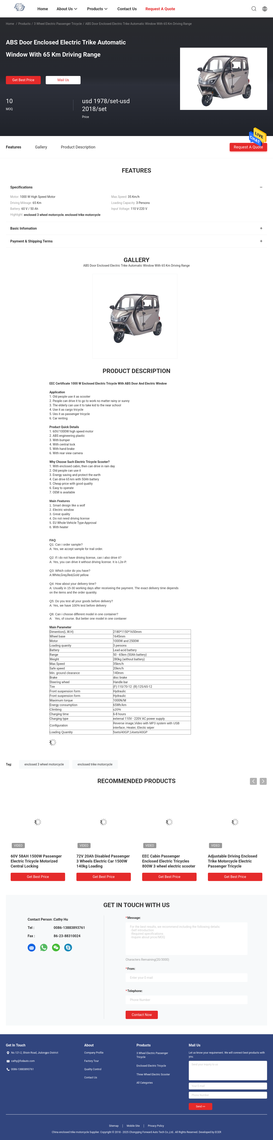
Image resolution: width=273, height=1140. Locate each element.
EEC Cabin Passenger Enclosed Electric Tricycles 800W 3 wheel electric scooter (168, 861)
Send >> (200, 1106)
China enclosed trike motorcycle (70, 1132)
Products (24, 23)
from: (131, 968)
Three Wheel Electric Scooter (153, 1074)
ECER (218, 1132)
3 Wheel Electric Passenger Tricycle (58, 23)
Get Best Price (23, 80)
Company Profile (93, 1052)
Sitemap (114, 1125)
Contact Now (142, 1015)
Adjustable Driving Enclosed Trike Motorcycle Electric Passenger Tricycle (232, 861)
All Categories (144, 1082)
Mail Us (63, 80)
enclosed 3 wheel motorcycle (44, 764)
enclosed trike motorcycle (95, 764)
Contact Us (90, 1077)
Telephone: (135, 991)
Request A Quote (248, 147)
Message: (134, 918)
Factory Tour (91, 1061)
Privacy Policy (156, 1125)
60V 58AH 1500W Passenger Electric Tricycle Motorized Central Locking (36, 861)
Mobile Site (133, 1125)
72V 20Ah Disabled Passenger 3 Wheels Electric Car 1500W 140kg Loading (103, 861)
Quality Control (92, 1069)
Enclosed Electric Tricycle (151, 1065)
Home (10, 23)
